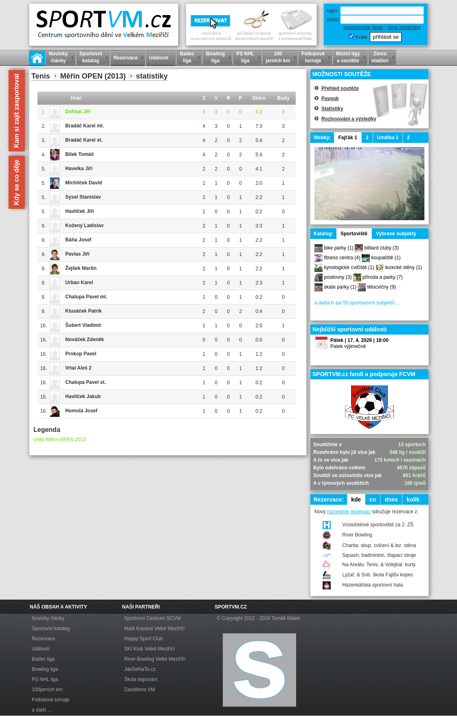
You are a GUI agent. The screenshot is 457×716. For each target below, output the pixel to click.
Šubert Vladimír (83, 325)
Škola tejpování (141, 679)
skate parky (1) (340, 287)
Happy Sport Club (143, 639)
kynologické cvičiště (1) (349, 267)
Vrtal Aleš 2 (78, 368)
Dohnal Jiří (77, 111)
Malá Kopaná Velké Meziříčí (154, 628)
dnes (391, 499)
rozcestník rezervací (349, 512)
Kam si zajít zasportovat (16, 111)
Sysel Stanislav (83, 197)
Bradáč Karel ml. (84, 126)
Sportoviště (354, 233)
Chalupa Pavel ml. (86, 297)
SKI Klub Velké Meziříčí (149, 649)
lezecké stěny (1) (403, 267)
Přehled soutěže (340, 88)
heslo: (333, 19)
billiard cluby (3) (382, 248)
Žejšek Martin (81, 268)
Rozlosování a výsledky (348, 119)
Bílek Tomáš (79, 154)
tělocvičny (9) (381, 287)
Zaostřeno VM (139, 689)
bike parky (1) (339, 248)
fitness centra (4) (342, 258)
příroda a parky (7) (383, 277)
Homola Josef (81, 411)
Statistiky (332, 109)
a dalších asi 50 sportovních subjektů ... (357, 303)
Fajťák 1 (347, 137)
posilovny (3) (338, 277)
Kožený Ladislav (84, 225)
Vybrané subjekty (396, 233)
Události (40, 649)
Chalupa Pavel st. (85, 382)
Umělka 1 (388, 137)
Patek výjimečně (348, 346)
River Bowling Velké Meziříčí (155, 659)
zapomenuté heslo (363, 27)
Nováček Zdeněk (84, 339)
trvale (361, 37)
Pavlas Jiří (77, 254)
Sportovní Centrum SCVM (152, 618)
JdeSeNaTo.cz (140, 669)
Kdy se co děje (16, 182)
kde (356, 499)
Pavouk (330, 98)
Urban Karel (79, 282)
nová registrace (404, 27)
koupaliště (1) (385, 258)
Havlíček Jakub (83, 396)
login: (332, 10)
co (372, 499)
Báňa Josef (78, 240)
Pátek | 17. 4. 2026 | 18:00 (359, 340)
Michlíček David (83, 183)
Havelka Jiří (78, 168)
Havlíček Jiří (79, 211)
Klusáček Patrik (83, 311)
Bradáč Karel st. (83, 140)
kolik (413, 499)
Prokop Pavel (80, 354)
